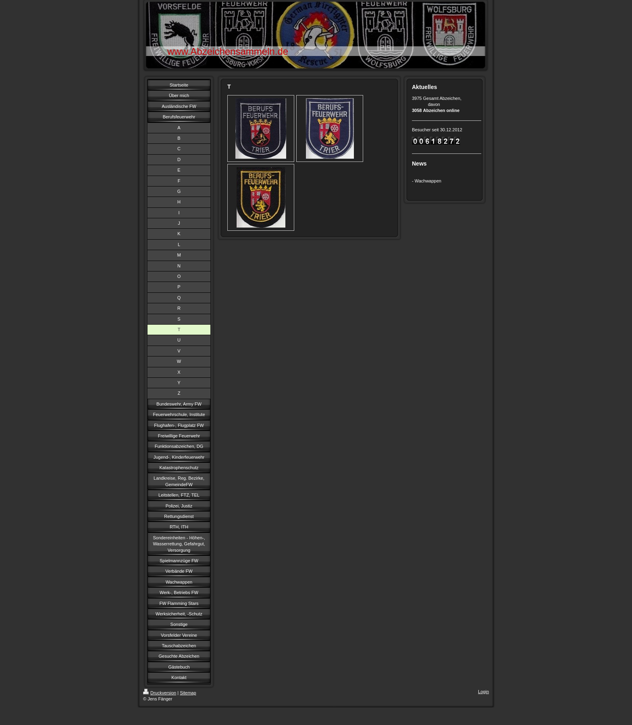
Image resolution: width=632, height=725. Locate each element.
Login (483, 691)
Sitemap (188, 692)
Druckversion (159, 692)
